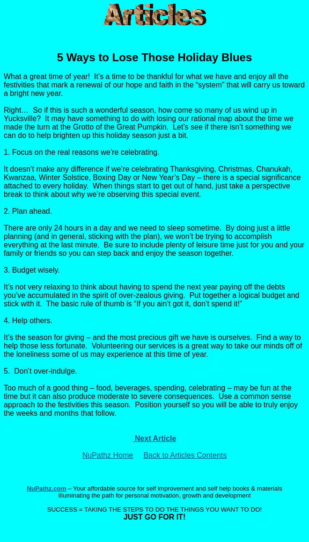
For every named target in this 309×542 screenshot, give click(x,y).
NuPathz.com (46, 488)
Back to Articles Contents (185, 455)
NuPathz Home (107, 455)
